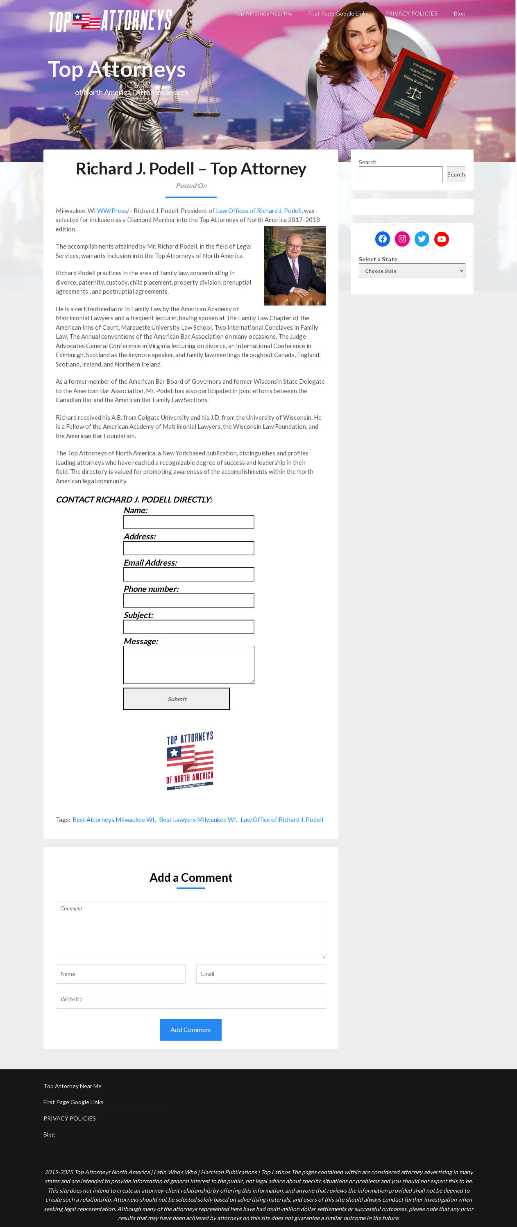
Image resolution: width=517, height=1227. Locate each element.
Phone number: (150, 588)
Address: (139, 536)
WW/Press (112, 210)
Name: (135, 510)
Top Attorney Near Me (263, 13)
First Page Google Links (338, 13)
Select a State (378, 259)
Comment (191, 930)
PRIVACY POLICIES (411, 13)
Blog (459, 13)
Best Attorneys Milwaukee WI (113, 819)
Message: (140, 641)
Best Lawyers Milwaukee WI (197, 819)
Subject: (138, 615)
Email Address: (150, 562)
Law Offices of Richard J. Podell (259, 210)
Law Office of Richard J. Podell (281, 819)
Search (367, 161)
